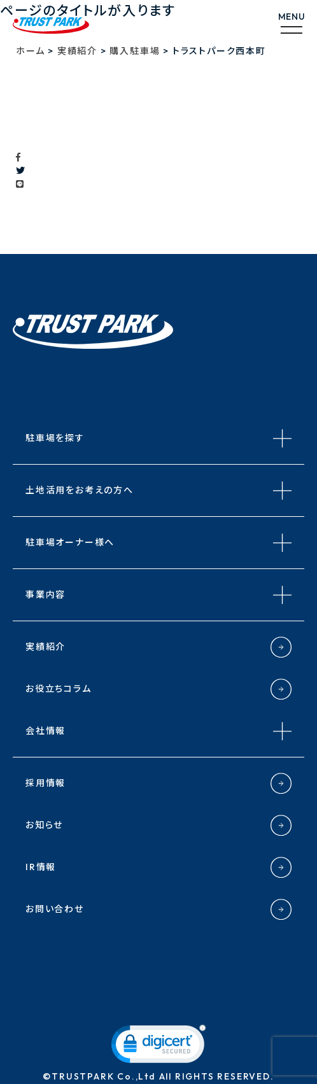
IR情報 (40, 867)
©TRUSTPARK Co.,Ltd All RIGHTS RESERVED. (158, 1076)
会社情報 (45, 730)
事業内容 (45, 594)
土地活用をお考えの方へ (79, 490)
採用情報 (45, 783)
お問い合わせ (54, 909)
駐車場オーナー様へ (70, 542)
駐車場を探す (55, 438)
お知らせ (44, 825)
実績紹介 (45, 646)
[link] (158, 1046)
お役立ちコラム (58, 688)
